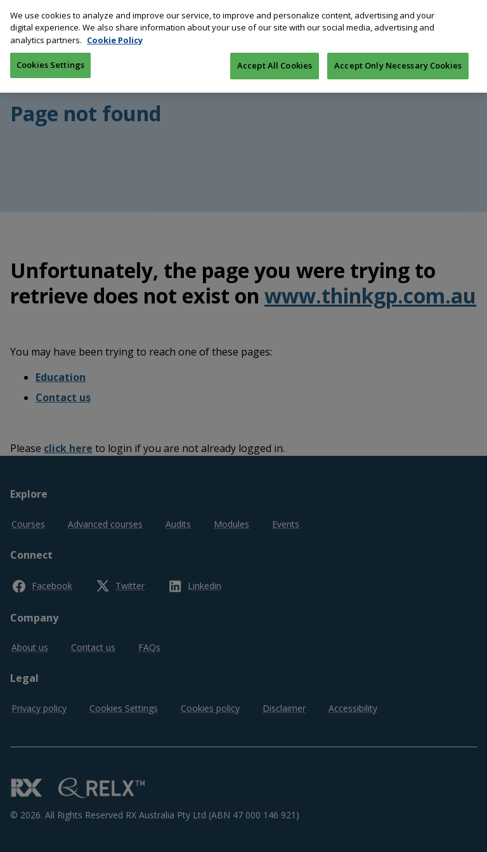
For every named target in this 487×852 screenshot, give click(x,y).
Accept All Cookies (274, 57)
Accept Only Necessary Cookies (398, 57)
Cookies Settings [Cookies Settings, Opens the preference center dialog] (50, 56)
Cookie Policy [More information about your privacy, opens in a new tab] (115, 31)
